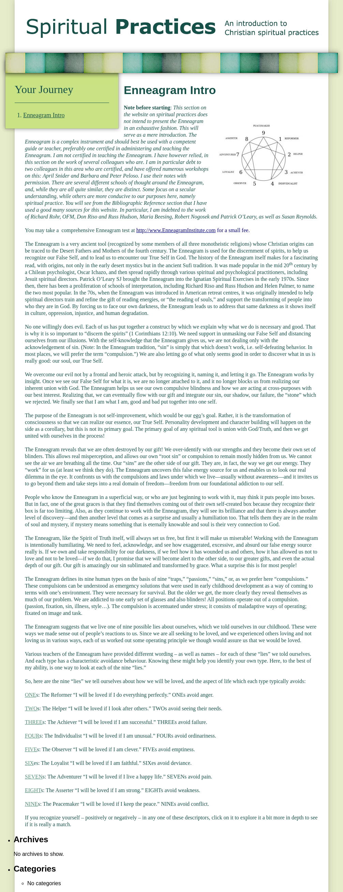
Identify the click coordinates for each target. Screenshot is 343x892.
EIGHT (33, 790)
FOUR (32, 736)
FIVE (31, 749)
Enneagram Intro (43, 115)
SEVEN (34, 777)
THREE (34, 722)
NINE (31, 804)
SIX (29, 763)
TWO (31, 708)
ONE (30, 695)
